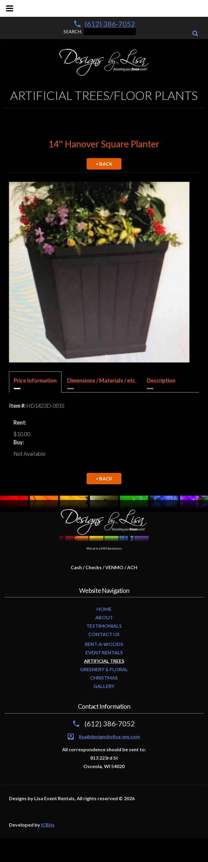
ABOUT (104, 617)
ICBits (48, 824)
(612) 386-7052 (110, 24)
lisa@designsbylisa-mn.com (109, 736)
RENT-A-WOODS (104, 644)
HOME (104, 609)
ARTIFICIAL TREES (104, 661)
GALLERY (104, 686)
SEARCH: (100, 31)
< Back (104, 164)
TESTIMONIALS (104, 626)
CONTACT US (104, 634)
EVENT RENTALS (104, 652)
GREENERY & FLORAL (104, 669)
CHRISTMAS (104, 677)
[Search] (195, 33)
